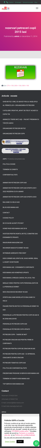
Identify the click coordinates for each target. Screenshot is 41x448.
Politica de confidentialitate (15, 368)
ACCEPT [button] (20, 441)
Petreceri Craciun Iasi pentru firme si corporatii (18, 341)
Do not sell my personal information (17, 438)
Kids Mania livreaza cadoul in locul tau (19, 278)
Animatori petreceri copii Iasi (15, 182)
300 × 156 (18, 85)
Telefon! (11, 2)
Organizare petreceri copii (14, 133)
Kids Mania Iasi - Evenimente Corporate (18, 267)
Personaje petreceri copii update (16, 329)
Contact (6, 212)
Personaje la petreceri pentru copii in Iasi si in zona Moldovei (21, 317)
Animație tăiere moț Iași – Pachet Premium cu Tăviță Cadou (21, 121)
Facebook (4, 2)
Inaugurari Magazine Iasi (13, 242)
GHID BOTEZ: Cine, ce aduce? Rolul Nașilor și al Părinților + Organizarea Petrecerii (20, 103)
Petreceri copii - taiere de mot (15, 334)
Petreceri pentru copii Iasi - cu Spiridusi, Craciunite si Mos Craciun (19, 355)
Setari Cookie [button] (10, 442)
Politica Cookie (9, 164)
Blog (36, 2)
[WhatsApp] (36, 443)
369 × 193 (25, 85)
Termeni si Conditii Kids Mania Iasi (16, 378)
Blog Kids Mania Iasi (11, 207)
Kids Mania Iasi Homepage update (16, 272)
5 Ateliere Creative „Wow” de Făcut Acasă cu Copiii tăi (20, 112)
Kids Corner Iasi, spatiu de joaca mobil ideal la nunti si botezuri (20, 260)
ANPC (5, 159)
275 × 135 (10, 85)
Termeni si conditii (10, 169)
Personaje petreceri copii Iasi (15, 324)
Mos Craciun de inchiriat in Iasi (15, 292)
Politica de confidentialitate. (25, 435)
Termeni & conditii (28, 2)
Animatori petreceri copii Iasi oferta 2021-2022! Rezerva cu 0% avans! (20, 189)
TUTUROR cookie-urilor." (20, 431)
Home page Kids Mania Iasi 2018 (15, 228)
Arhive (4, 412)
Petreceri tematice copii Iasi (14, 363)
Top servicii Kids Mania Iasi (13, 384)
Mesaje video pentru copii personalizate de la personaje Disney (20, 285)
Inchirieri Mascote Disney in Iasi (15, 248)
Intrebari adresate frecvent (14, 253)
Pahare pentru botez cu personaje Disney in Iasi (21, 308)
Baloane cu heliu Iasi (11, 202)
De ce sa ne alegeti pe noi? (13, 223)
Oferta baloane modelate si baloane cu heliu (19, 299)
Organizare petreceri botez (14, 128)
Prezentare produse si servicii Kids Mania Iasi (21, 373)
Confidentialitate (10, 175)
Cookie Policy (8, 218)
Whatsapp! (18, 2)
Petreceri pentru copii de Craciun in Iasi (19, 348)
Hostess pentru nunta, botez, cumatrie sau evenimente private (20, 235)
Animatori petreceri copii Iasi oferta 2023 (19, 197)
